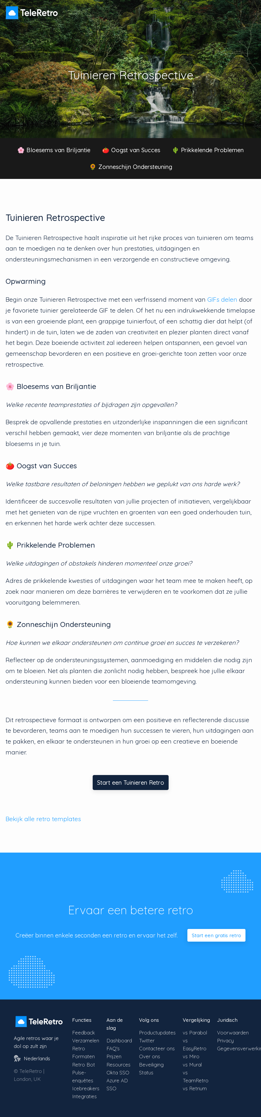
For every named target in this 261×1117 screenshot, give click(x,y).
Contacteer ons (157, 1048)
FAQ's (113, 1048)
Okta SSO (117, 1072)
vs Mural (192, 1064)
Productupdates (157, 1032)
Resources (118, 1064)
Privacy (225, 1040)
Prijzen (113, 1056)
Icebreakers (85, 1088)
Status (146, 1072)
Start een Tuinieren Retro (130, 782)
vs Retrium (195, 1088)
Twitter (147, 1040)
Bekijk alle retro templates (43, 819)
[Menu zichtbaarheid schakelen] (249, 10)
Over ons (149, 1056)
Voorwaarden (233, 1032)
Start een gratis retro (216, 935)
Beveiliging (151, 1064)
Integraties (84, 1096)
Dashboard (119, 1040)
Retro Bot (83, 1064)
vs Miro (191, 1056)
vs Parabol (195, 1032)
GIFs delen (222, 299)
